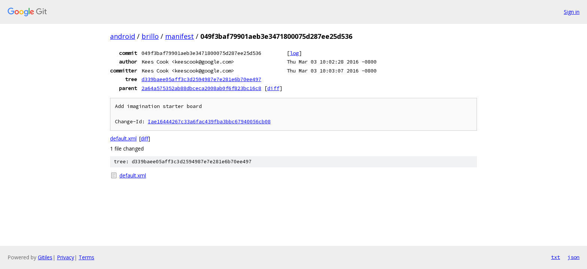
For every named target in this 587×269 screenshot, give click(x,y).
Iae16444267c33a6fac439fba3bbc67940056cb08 (209, 121)
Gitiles (45, 257)
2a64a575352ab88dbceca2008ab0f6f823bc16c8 (201, 88)
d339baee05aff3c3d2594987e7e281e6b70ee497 (201, 79)
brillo (150, 36)
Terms (86, 257)
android (122, 36)
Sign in (572, 11)
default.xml (123, 138)
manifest (179, 36)
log (294, 53)
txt (555, 257)
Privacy (65, 257)
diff (273, 88)
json (574, 257)
